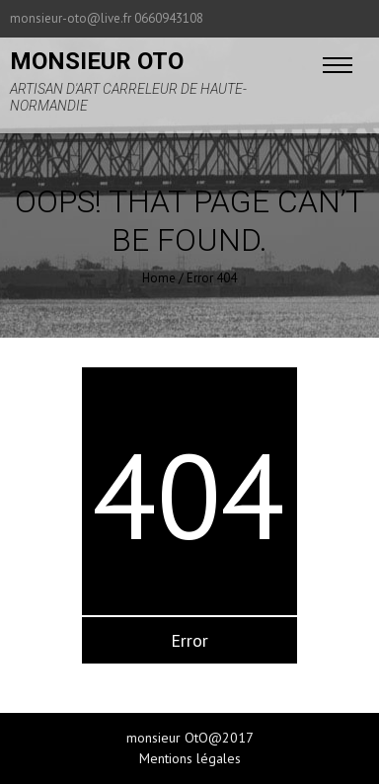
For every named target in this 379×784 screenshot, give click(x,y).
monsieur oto (97, 61)
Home (159, 278)
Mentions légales (190, 758)
